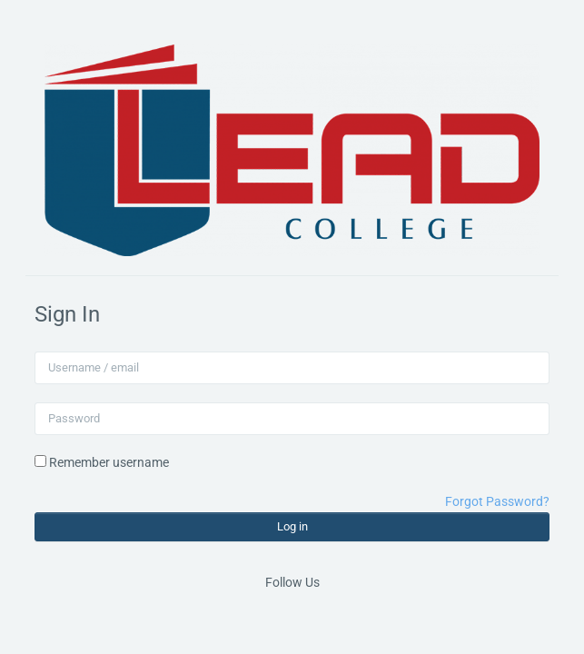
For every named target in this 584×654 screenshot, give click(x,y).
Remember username (109, 462)
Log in (292, 526)
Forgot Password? (497, 501)
